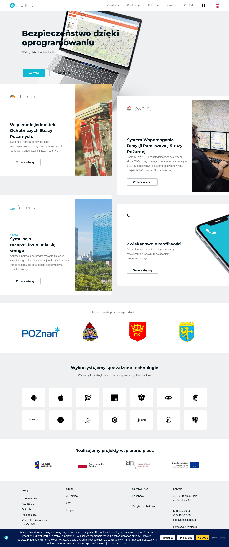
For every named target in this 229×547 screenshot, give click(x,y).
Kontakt (189, 5)
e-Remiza (72, 490)
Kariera (171, 5)
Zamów (34, 72)
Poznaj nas (63, 72)
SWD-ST (71, 498)
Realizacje (134, 5)
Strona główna (30, 493)
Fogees (70, 505)
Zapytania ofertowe (143, 501)
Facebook (138, 490)
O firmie (153, 5)
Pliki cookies (29, 509)
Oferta (113, 5)
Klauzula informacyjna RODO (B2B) (35, 517)
